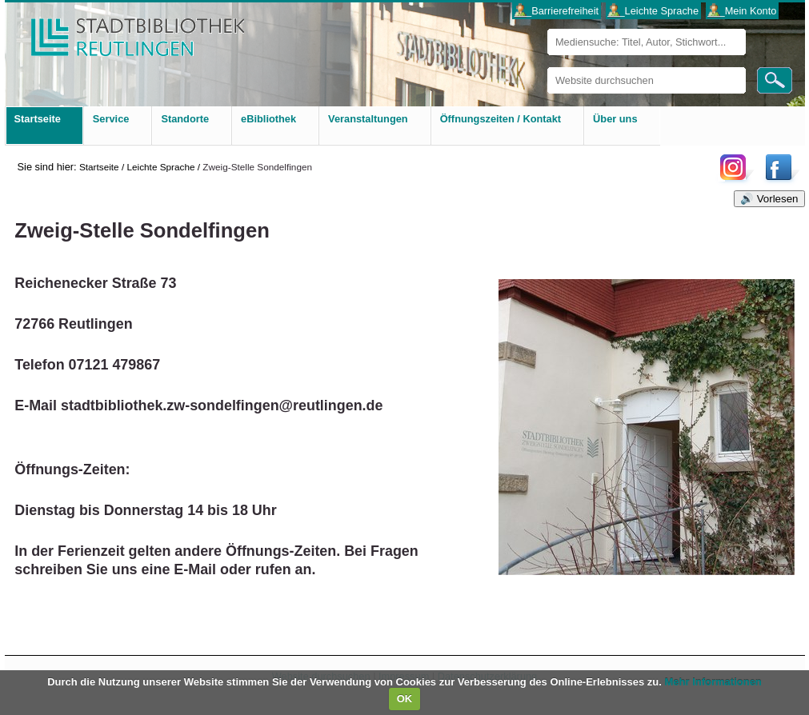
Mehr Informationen (712, 682)
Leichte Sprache (160, 167)
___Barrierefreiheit (557, 11)
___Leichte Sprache (653, 11)
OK (405, 699)
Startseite (99, 167)
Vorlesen (778, 199)
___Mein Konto (741, 11)
